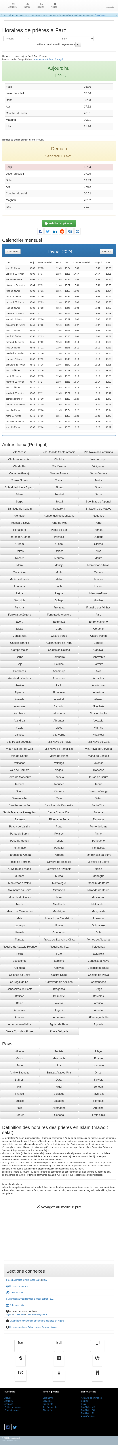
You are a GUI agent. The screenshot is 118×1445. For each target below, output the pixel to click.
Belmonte (59, 996)
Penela (59, 840)
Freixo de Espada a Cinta (58, 939)
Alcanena (59, 713)
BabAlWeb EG (88, 1410)
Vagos (59, 770)
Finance (21, 1378)
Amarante (59, 1017)
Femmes (59, 1378)
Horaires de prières (17, 1286)
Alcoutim (59, 706)
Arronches (59, 678)
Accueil (7, 1398)
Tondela (59, 777)
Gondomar (58, 932)
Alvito (59, 685)
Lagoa (59, 593)
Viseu (59, 727)
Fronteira (59, 607)
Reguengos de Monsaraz (59, 515)
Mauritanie (59, 1058)
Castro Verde (59, 635)
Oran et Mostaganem (37, 1314)
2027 (44, 1280)
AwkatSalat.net (88, 1416)
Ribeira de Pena (59, 819)
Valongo (59, 763)
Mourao (59, 558)
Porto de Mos (59, 522)
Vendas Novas (59, 473)
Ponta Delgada (59, 1031)
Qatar (58, 1079)
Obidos (59, 551)
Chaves (59, 967)
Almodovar (59, 692)
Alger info (47, 1410)
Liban (59, 1065)
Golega (59, 600)
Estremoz (59, 621)
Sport (97, 1363)
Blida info (47, 1401)
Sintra (59, 487)
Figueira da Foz (59, 946)
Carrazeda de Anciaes (58, 982)
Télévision (97, 1348)
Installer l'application (59, 223)
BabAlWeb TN (88, 1413)
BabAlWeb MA (88, 1407)
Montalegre (59, 883)
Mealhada (59, 904)
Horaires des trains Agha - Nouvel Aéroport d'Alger (33, 1327)
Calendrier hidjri (15, 1305)
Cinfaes (59, 791)
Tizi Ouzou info (50, 1407)
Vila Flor (59, 459)
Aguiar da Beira (59, 1024)
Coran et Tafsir (14, 1292)
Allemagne (58, 1107)
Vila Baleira (59, 466)
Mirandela (59, 890)
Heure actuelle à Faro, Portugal (48, 59)
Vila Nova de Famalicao (59, 748)
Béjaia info (48, 1398)
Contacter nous (11, 1410)
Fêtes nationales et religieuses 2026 (23, 1280)
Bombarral (59, 657)
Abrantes (59, 720)
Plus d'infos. (100, 15)
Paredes (59, 854)
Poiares (59, 833)
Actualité (21, 1348)
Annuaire (8, 1404)
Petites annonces (12, 1407)
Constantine (19, 1314)
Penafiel (59, 847)
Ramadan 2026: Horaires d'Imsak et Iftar (27, 1299)
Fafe (59, 953)
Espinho (59, 960)
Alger (8, 1314)
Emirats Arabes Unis (58, 1072)
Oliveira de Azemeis (59, 868)
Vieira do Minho (59, 755)
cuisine (97, 1378)
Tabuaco (59, 784)
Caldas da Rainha (59, 649)
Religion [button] (41, 5)
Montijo (59, 565)
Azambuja (59, 671)
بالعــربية (110, 7)
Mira (59, 897)
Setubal (59, 494)
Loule (59, 586)
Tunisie (59, 1051)
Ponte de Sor (59, 529)
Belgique (59, 1093)
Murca (59, 876)
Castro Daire (59, 974)
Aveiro (59, 1003)
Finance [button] (27, 5)
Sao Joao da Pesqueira (59, 805)
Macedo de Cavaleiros (59, 918)
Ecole (83, 1404)
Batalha (59, 664)
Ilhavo (59, 925)
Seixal (59, 501)
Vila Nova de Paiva (59, 741)
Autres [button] (55, 5)
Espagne (58, 1100)
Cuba (59, 628)
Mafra (59, 579)
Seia (59, 798)
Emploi (84, 1401)
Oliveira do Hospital (59, 861)
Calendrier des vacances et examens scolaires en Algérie (37, 1321)
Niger (59, 1086)
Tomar (59, 480)
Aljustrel (59, 699)
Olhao (59, 544)
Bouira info (48, 1404)
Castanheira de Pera (59, 642)
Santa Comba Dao (59, 812)
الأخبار (59, 1348)
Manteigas (59, 911)
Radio (21, 1363)
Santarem (59, 508)
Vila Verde (59, 734)
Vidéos (59, 1363)
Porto (59, 826)
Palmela (59, 536)
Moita (59, 572)
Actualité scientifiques (91, 1398)
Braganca (59, 989)
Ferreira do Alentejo (59, 614)
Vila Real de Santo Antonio (59, 452)
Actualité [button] (13, 5)
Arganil (59, 1010)
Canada (59, 1115)
